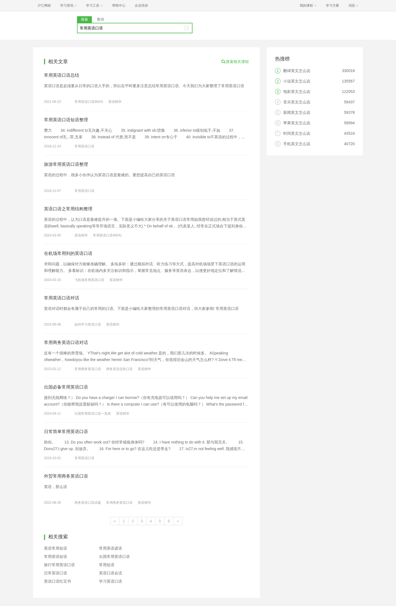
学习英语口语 (110, 581)
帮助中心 (118, 5)
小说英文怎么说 (296, 81)
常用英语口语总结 (61, 75)
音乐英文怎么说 (296, 102)
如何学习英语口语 (88, 324)
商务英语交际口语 (119, 369)
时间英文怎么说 (296, 133)
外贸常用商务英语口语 (66, 476)
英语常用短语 (55, 548)
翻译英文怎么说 (296, 70)
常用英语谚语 (110, 548)
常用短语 (106, 565)
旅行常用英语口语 (59, 565)
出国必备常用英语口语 (66, 387)
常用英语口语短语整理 (66, 119)
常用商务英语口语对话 (66, 342)
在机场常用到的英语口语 (68, 253)
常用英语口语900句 (89, 102)
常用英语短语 (55, 556)
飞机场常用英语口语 (89, 280)
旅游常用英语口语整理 (66, 164)
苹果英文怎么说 (296, 123)
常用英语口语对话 (61, 298)
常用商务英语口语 (88, 369)
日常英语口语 (55, 573)
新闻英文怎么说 (296, 112)
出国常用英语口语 (114, 556)
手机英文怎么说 (296, 144)
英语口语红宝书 (57, 581)
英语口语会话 (110, 573)
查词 (100, 19)
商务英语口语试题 (88, 503)
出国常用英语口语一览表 (93, 413)
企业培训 (141, 5)
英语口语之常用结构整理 (68, 208)
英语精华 (115, 102)
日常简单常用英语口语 (66, 431)
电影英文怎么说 (296, 91)
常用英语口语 (84, 146)
